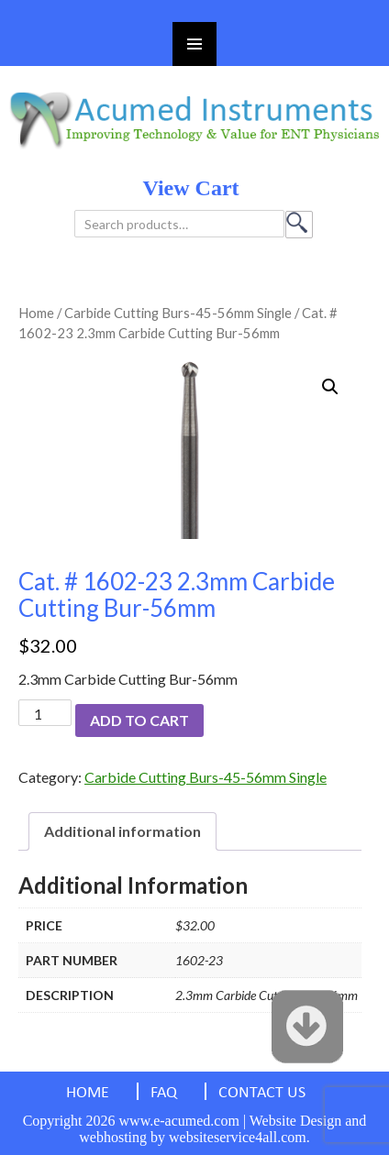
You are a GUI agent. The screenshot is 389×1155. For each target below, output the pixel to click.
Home (36, 312)
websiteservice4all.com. (239, 1137)
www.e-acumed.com (179, 1120)
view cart (190, 188)
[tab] (122, 831)
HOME (87, 1093)
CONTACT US (262, 1093)
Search (299, 224)
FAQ (163, 1093)
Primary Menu (194, 44)
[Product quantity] (45, 712)
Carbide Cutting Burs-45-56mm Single (178, 312)
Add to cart (139, 720)
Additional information (122, 831)
